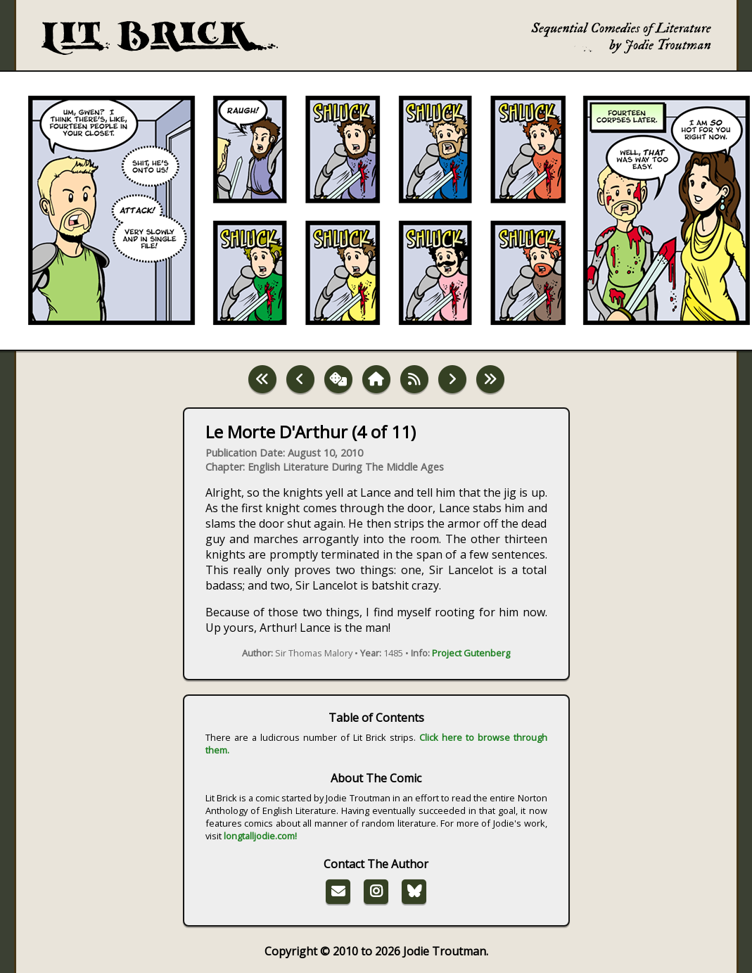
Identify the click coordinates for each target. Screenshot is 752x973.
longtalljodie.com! (260, 835)
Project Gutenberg (471, 653)
